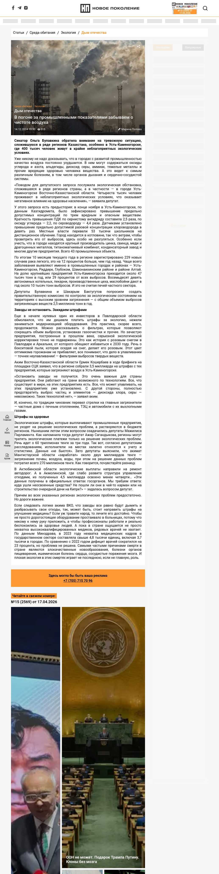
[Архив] (7, 456)
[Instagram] (26, 9)
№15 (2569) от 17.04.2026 (34, 602)
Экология (68, 33)
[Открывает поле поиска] (205, 8)
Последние (163, 47)
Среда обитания (42, 33)
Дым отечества (93, 33)
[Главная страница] (7, 417)
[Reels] (7, 430)
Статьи (18, 33)
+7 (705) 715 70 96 (77, 581)
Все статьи (178, 225)
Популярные (193, 47)
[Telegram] (19, 9)
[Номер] (7, 443)
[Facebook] (13, 9)
